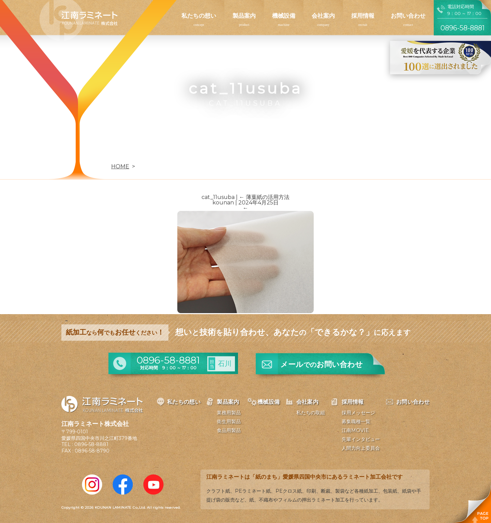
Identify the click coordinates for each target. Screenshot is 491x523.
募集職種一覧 (356, 421)
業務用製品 (229, 413)
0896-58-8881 (91, 444)
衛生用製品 (229, 421)
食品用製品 (229, 430)
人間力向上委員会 (361, 448)
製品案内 (244, 15)
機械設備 (283, 15)
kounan (223, 202)
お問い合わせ (408, 15)
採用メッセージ (358, 413)
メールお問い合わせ (321, 364)
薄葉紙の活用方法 (264, 197)
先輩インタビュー (361, 439)
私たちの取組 (310, 413)
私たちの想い (198, 15)
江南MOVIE (355, 430)
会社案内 (323, 15)
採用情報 (362, 15)
